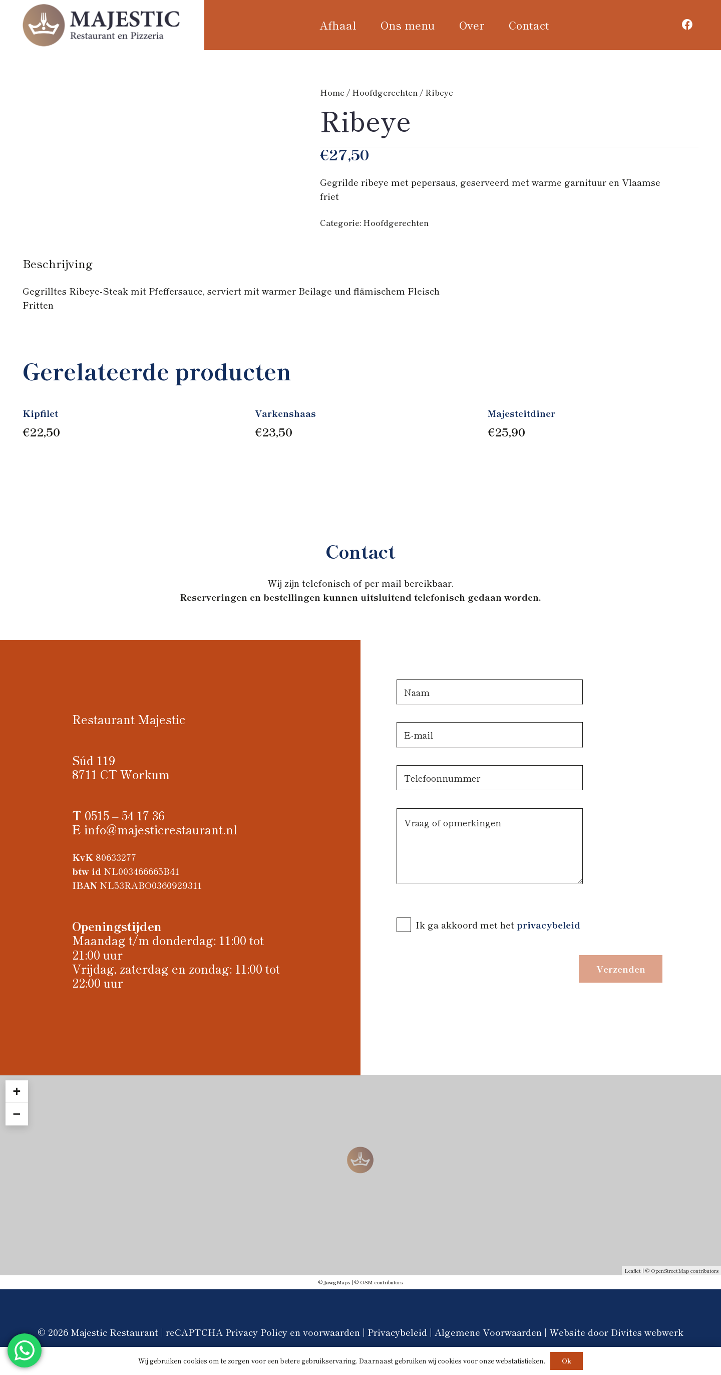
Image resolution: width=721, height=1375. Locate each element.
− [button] (17, 1113)
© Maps (334, 1282)
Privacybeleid (397, 1331)
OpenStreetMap (670, 1270)
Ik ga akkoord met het (466, 924)
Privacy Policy (256, 1331)
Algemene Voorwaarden (488, 1331)
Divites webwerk (647, 1331)
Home (332, 92)
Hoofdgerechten (385, 92)
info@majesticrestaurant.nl (160, 829)
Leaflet (632, 1270)
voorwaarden (331, 1331)
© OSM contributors (378, 1282)
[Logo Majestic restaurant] (102, 25)
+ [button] (17, 1091)
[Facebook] (687, 25)
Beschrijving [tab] (58, 263)
